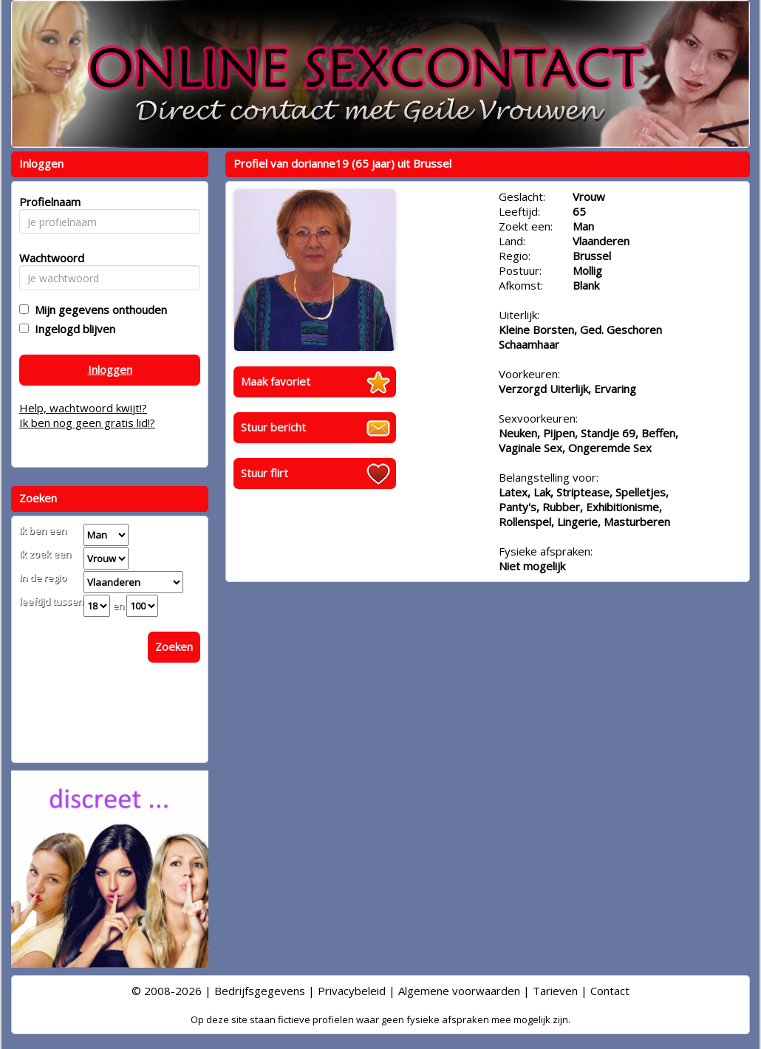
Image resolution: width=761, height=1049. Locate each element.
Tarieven (555, 990)
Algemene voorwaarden (459, 990)
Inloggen (110, 369)
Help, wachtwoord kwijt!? (83, 407)
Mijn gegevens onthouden (98, 309)
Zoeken (174, 646)
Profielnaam (47, 201)
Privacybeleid (352, 990)
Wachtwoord (47, 257)
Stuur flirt (264, 472)
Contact (609, 990)
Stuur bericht (273, 427)
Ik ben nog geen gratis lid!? (87, 422)
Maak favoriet (275, 381)
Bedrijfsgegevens (259, 990)
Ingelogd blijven (72, 328)
